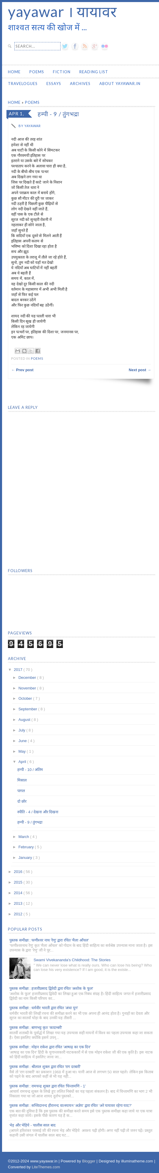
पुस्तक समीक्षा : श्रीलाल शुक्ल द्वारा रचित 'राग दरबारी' (45, 1066)
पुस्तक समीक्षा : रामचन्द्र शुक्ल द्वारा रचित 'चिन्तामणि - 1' (47, 1086)
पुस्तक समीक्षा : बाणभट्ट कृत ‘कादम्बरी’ (35, 1027)
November (28, 688)
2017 (19, 669)
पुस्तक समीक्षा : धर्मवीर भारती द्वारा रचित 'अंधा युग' (43, 1008)
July (22, 730)
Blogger (89, 1161)
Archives (80, 83)
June (23, 741)
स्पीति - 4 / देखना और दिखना (37, 812)
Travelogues (23, 83)
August (25, 719)
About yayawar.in (119, 83)
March (24, 836)
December (28, 677)
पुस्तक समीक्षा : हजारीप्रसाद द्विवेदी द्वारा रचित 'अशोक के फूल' (51, 988)
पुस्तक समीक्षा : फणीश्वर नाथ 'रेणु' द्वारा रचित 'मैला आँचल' (49, 940)
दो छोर (21, 801)
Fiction (62, 71)
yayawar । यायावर (62, 11)
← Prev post (22, 370)
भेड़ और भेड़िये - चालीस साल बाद (32, 1125)
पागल (21, 791)
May (23, 751)
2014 (19, 893)
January (26, 857)
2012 (19, 914)
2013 (19, 903)
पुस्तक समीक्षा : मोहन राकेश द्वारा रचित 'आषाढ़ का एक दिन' (50, 1047)
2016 (19, 871)
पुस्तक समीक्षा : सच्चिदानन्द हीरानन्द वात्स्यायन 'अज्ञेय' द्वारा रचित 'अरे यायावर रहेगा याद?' (70, 1105)
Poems (36, 71)
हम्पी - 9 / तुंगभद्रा (29, 822)
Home (14, 71)
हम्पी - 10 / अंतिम (30, 769)
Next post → (140, 370)
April (23, 761)
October (26, 698)
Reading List (93, 71)
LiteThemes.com (46, 1167)
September (28, 709)
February (27, 847)
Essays (53, 83)
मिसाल (22, 780)
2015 (19, 882)
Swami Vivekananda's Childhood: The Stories (72, 960)
